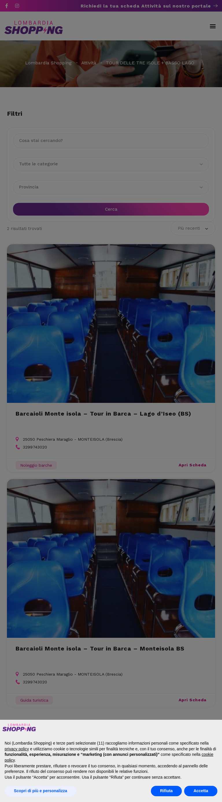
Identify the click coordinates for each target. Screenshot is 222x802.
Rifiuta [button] (166, 790)
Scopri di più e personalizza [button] (40, 790)
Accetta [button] (200, 790)
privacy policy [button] (17, 749)
